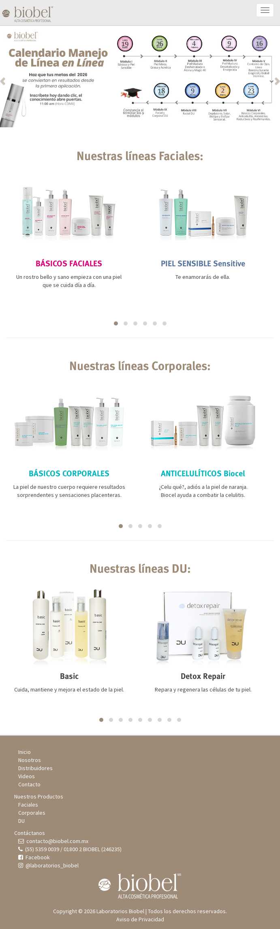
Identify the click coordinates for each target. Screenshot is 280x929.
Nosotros (29, 760)
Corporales (31, 812)
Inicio (24, 752)
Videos (26, 776)
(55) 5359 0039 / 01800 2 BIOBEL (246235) (70, 849)
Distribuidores (35, 768)
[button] (21, 76)
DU (21, 820)
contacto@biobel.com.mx (53, 841)
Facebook (34, 857)
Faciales (28, 804)
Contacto (29, 784)
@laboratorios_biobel (48, 865)
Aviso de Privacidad (140, 919)
